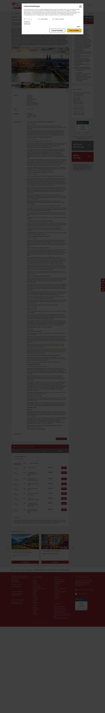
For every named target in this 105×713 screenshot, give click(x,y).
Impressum (27, 21)
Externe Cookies (58, 19)
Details (78, 26)
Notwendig (28, 19)
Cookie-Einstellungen (32, 6)
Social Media (43, 19)
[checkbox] (24, 19)
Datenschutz (27, 23)
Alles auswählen (74, 30)
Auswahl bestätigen (57, 30)
